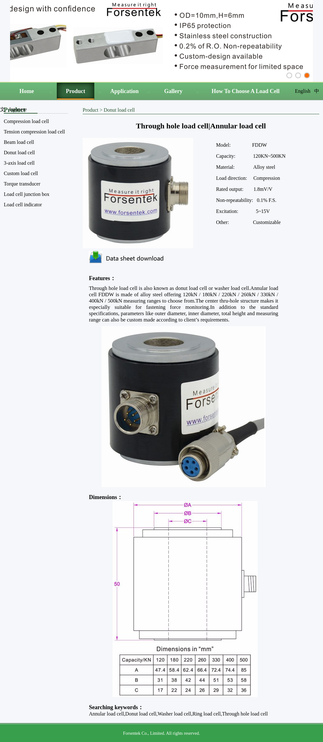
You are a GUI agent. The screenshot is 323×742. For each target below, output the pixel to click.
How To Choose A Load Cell (246, 91)
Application (124, 91)
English (302, 91)
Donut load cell (19, 152)
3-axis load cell (19, 163)
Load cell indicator (23, 204)
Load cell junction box (26, 194)
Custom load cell (21, 173)
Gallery (173, 91)
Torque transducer (22, 183)
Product (75, 91)
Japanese (18, 109)
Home (27, 91)
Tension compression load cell (34, 131)
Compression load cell (26, 121)
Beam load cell (19, 142)
